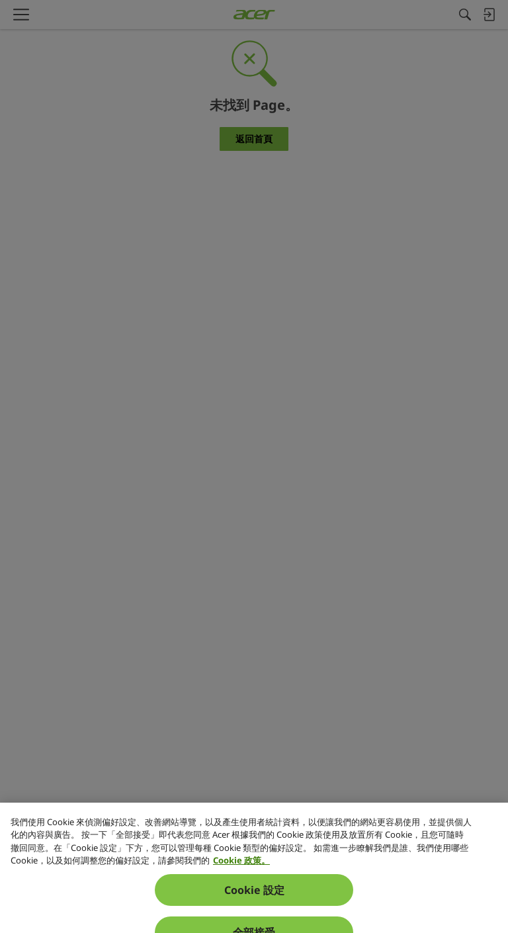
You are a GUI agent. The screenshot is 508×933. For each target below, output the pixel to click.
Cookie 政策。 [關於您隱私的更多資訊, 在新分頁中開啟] (241, 893)
